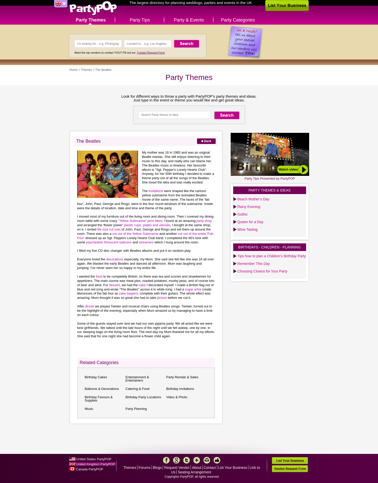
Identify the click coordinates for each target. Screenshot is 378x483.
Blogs (157, 468)
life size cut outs (109, 229)
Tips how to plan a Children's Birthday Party (271, 256)
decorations (115, 259)
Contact (210, 468)
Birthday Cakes (96, 377)
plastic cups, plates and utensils (147, 225)
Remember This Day (253, 264)
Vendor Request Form (290, 468)
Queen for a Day (250, 222)
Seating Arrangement (194, 472)
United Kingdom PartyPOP (95, 464)
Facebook (166, 460)
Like (217, 460)
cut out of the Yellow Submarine (136, 234)
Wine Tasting (247, 229)
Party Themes (91, 20)
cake (143, 285)
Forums (144, 468)
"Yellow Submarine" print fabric (141, 221)
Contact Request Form (151, 52)
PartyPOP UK (93, 8)
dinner (90, 306)
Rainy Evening (248, 207)
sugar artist (193, 289)
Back (206, 141)
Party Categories (238, 20)
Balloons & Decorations (102, 389)
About (196, 468)
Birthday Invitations (180, 389)
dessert (114, 285)
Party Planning (136, 409)
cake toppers (128, 293)
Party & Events (189, 20)
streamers (146, 242)
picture (162, 298)
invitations (156, 191)
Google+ (176, 460)
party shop (204, 221)
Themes (86, 70)
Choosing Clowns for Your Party (262, 271)
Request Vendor (176, 468)
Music (89, 409)
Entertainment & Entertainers (137, 378)
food (99, 276)
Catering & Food (138, 389)
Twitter (186, 460)
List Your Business (232, 468)
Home (73, 70)
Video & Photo (176, 397)
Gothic (242, 214)
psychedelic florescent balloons (109, 242)
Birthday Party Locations (143, 397)
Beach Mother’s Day (253, 199)
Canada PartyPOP (89, 469)
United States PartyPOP (93, 459)
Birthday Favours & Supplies (99, 398)
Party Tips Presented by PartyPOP (270, 178)
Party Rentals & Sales (182, 377)
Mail (207, 460)
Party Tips (140, 20)
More (196, 460)
